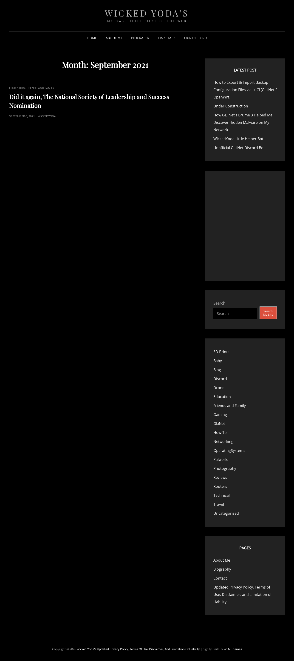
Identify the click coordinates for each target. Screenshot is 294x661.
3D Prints (221, 351)
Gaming (220, 414)
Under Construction (230, 106)
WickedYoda (47, 116)
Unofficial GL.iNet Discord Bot (239, 147)
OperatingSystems (229, 450)
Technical (221, 495)
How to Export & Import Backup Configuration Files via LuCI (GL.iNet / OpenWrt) (245, 90)
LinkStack (167, 38)
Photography (224, 468)
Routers (220, 486)
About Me (114, 38)
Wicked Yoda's (147, 13)
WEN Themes (233, 649)
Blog (217, 369)
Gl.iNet (219, 423)
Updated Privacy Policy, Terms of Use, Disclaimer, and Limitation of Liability (242, 594)
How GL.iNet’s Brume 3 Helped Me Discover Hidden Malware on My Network (242, 122)
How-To (220, 432)
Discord (220, 378)
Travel (218, 504)
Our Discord (195, 38)
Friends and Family (40, 88)
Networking (223, 441)
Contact (220, 578)
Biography (140, 38)
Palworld (221, 459)
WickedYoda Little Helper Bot (238, 138)
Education (17, 88)
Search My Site (268, 313)
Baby (217, 360)
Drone (218, 387)
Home (92, 38)
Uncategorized (226, 513)
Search (219, 303)
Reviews (220, 477)
